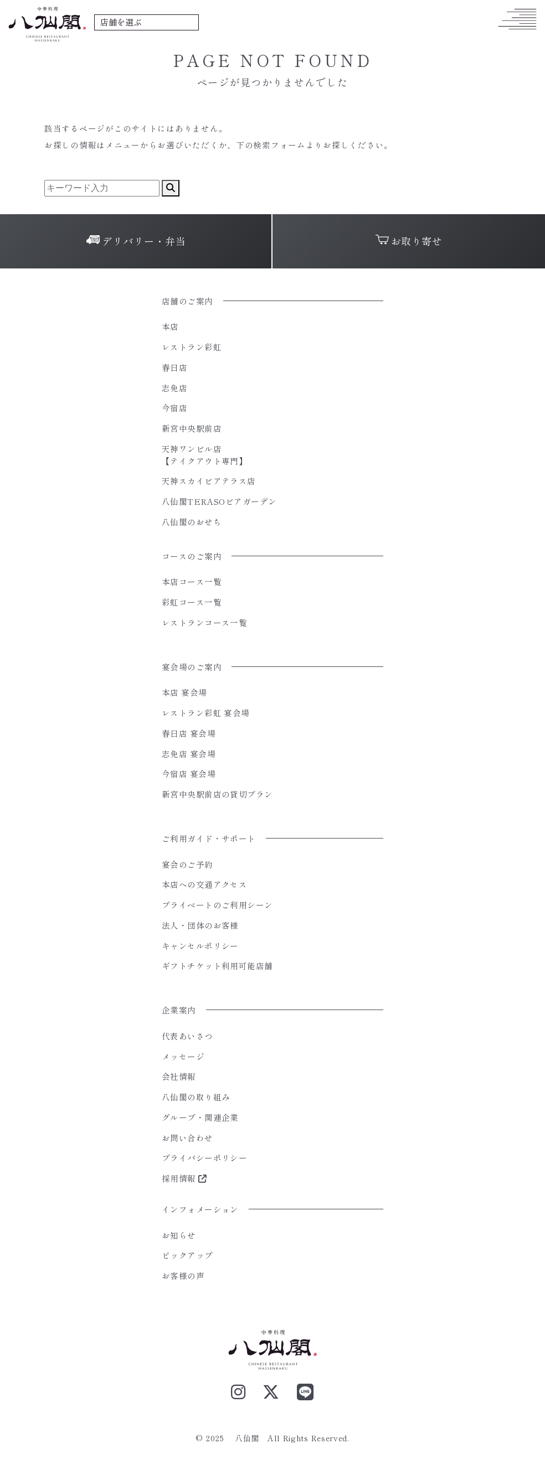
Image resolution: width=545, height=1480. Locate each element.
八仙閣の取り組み (196, 1097)
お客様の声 (183, 1275)
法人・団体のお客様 (200, 925)
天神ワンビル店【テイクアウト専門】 (204, 455)
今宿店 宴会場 (188, 773)
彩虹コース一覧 (192, 602)
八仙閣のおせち (192, 521)
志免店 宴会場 (188, 753)
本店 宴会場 (184, 692)
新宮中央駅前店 (192, 428)
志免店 (174, 388)
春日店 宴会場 (188, 733)
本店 (170, 326)
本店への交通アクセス (204, 884)
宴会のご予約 (187, 864)
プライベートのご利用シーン (217, 904)
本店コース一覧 (192, 581)
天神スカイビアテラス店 (209, 481)
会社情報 (179, 1076)
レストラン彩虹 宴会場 (206, 712)
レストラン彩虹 (192, 347)
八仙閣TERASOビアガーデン (219, 501)
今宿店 (174, 407)
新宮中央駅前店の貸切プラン (217, 794)
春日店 (174, 367)
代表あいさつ (187, 1036)
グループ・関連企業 (200, 1117)
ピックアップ (187, 1255)
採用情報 (184, 1178)
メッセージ (183, 1056)
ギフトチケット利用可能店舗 (217, 965)
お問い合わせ (187, 1137)
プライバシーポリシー (204, 1157)
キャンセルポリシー (200, 945)
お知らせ (179, 1235)
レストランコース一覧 (204, 622)
